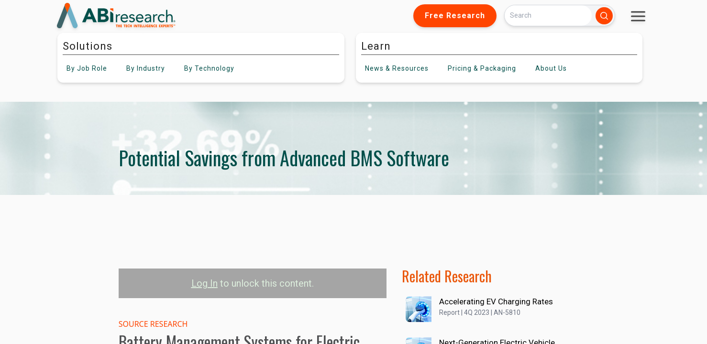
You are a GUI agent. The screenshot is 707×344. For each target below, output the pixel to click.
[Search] (548, 15)
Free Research (455, 15)
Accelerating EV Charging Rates (496, 301)
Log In (204, 283)
